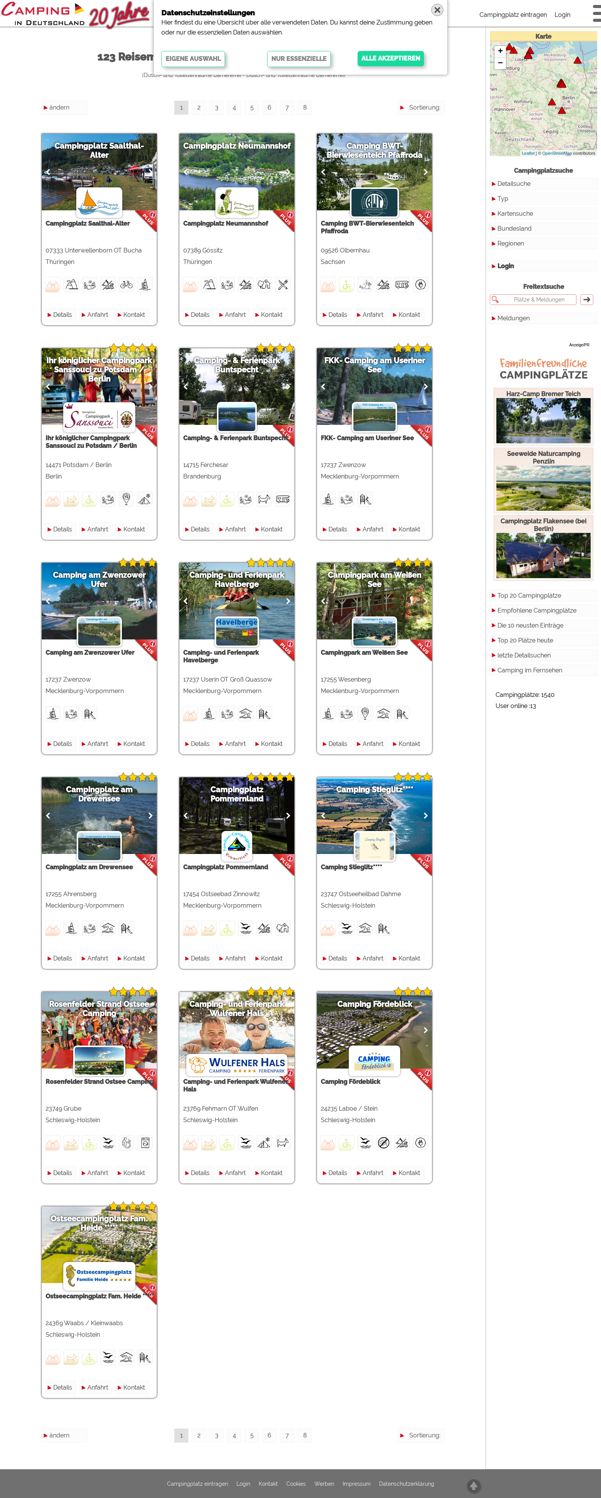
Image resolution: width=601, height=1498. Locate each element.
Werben (324, 1484)
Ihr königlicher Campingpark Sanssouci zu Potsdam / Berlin (101, 370)
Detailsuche (514, 183)
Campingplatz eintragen (513, 14)
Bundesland (515, 228)
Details (64, 314)
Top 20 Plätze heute (525, 640)
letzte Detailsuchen (524, 655)
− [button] (500, 63)
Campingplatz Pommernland (243, 794)
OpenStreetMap (557, 153)
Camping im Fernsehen (530, 670)
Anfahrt (99, 314)
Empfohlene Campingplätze (537, 610)
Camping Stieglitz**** (385, 789)
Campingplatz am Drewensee (101, 794)
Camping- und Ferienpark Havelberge (243, 579)
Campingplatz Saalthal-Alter (101, 150)
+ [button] (500, 51)
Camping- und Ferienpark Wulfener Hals (243, 1009)
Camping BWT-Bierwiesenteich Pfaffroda (385, 150)
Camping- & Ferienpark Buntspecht (243, 365)
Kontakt (136, 314)
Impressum (357, 1484)
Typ (503, 198)
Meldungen (514, 318)
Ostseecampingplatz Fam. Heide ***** (101, 1223)
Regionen (511, 243)
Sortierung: (424, 107)
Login (562, 14)
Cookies (296, 1484)
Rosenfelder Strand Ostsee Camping (101, 1009)
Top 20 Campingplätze (529, 595)
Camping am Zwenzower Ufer (101, 579)
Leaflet (528, 153)
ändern (59, 107)
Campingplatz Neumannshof (243, 146)
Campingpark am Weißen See (385, 579)
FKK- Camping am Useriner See (385, 365)
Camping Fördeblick (385, 1004)
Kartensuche (515, 213)
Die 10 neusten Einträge (530, 625)
